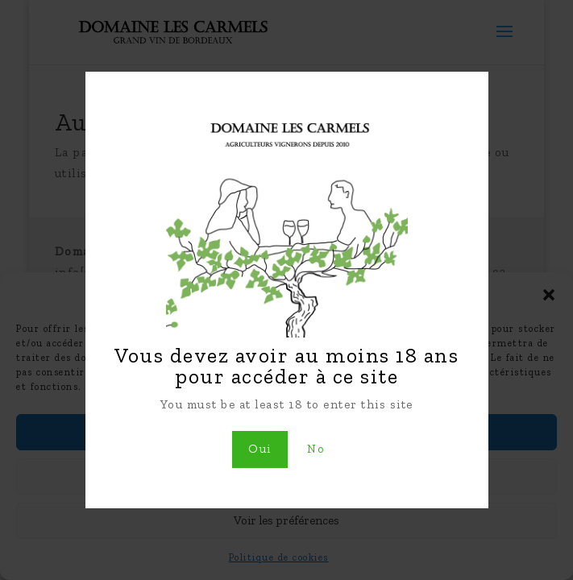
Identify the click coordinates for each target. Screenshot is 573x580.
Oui (260, 448)
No (316, 448)
